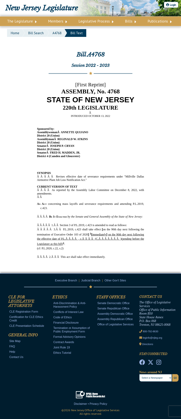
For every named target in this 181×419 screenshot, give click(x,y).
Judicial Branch (90, 280)
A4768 (57, 33)
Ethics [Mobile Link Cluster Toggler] (59, 297)
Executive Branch (66, 280)
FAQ (12, 346)
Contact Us (16, 357)
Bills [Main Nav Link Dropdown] (130, 21)
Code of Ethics (62, 317)
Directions (147, 344)
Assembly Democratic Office (115, 313)
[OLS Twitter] (150, 363)
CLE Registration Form (23, 311)
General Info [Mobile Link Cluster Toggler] (23, 335)
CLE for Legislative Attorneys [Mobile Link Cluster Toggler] (21, 301)
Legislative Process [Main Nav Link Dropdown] (95, 21)
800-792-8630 (150, 331)
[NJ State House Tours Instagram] (158, 363)
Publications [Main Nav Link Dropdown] (160, 21)
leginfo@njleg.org (152, 337)
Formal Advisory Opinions (69, 336)
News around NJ (150, 372)
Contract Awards (63, 342)
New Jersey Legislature (41, 8)
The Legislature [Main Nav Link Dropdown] (22, 21)
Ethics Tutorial (62, 352)
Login (171, 5)
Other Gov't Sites (115, 280)
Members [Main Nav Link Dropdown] (57, 21)
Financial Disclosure (66, 322)
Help (12, 351)
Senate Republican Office (113, 308)
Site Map (15, 341)
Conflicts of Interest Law (68, 311)
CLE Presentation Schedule (26, 325)
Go (175, 377)
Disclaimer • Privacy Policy (90, 403)
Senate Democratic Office (113, 303)
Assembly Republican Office (115, 319)
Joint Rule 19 (61, 347)
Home (15, 33)
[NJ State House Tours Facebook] (142, 363)
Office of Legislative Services (115, 324)
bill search (36, 33)
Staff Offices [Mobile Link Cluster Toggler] (110, 297)
